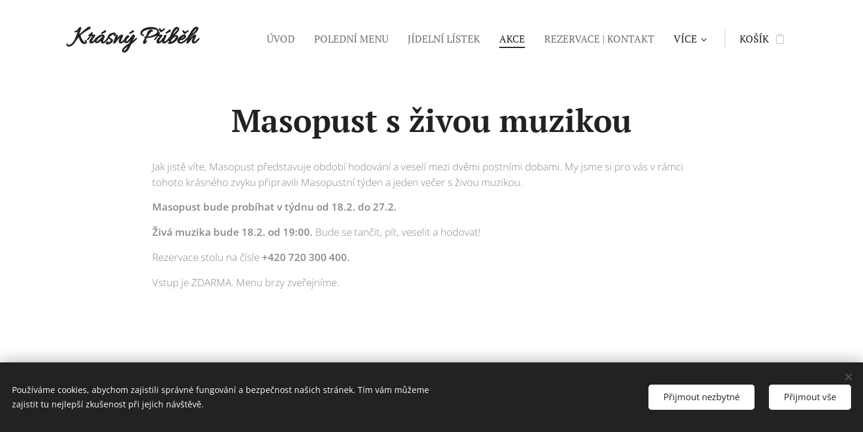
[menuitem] (284, 39)
